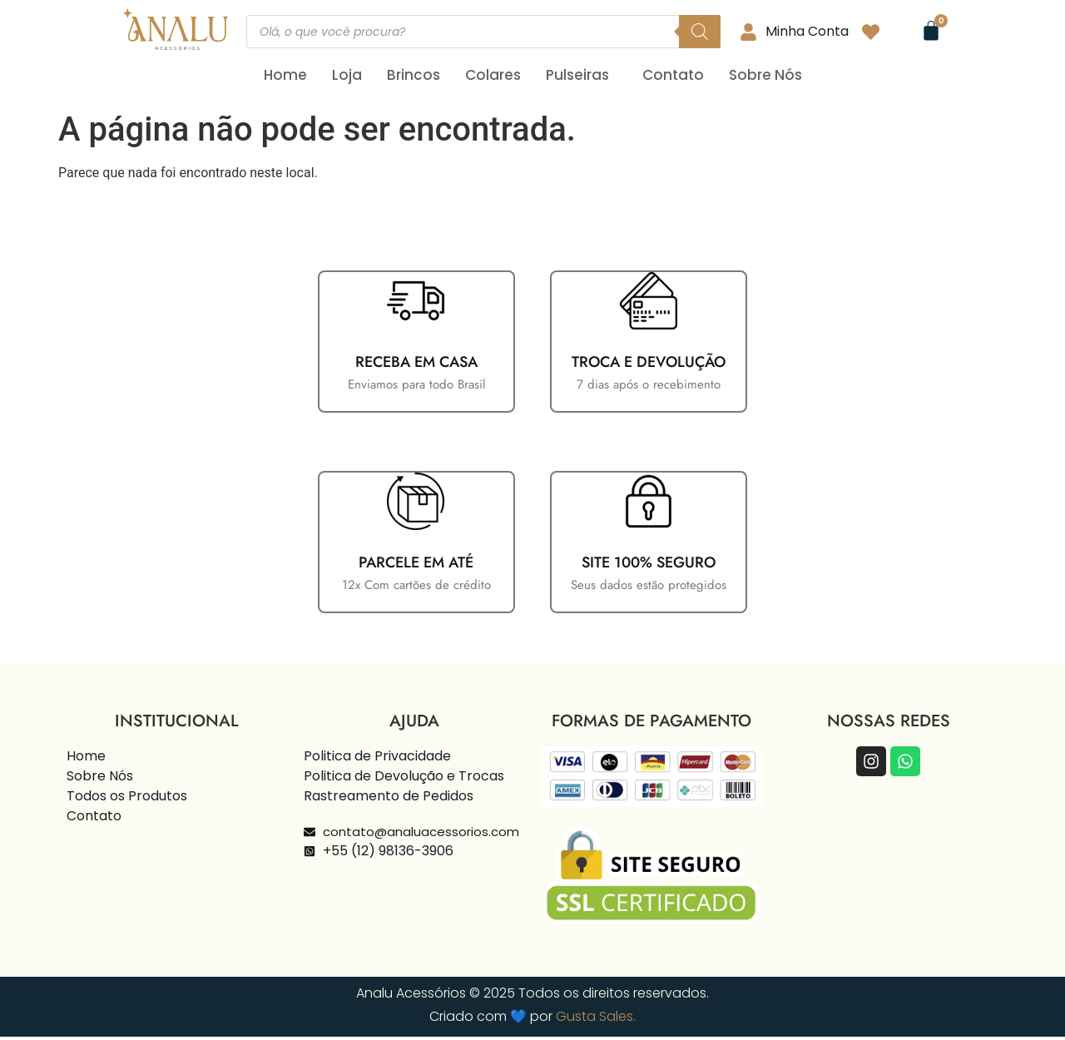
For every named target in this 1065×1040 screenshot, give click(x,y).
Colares (493, 75)
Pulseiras (577, 75)
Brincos (413, 75)
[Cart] (931, 31)
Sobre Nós (765, 75)
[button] (581, 75)
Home (285, 75)
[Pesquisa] (700, 31)
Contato (673, 75)
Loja (347, 75)
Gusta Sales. (596, 1019)
